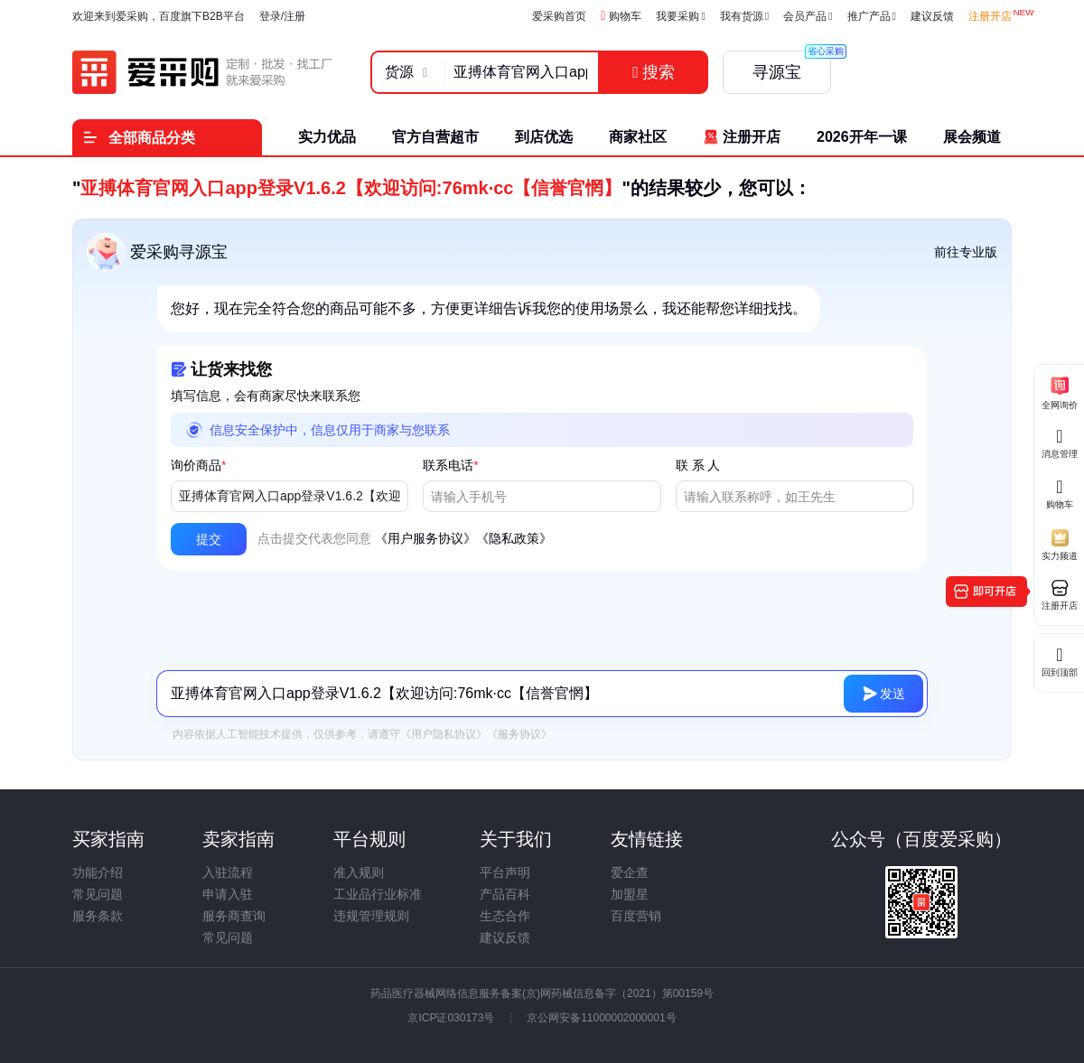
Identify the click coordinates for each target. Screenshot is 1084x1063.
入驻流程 (227, 872)
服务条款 (97, 916)
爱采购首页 (559, 16)
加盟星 (630, 894)
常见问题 (97, 894)
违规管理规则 (371, 916)
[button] (209, 539)
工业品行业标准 (377, 894)
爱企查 (630, 872)
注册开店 (990, 16)
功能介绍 (97, 872)
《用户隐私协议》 (443, 734)
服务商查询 (234, 916)
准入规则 (358, 872)
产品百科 (505, 894)
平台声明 (505, 872)
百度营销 (636, 916)
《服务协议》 (519, 734)
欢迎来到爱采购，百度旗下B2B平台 (158, 16)
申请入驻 (227, 894)
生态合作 (505, 916)
